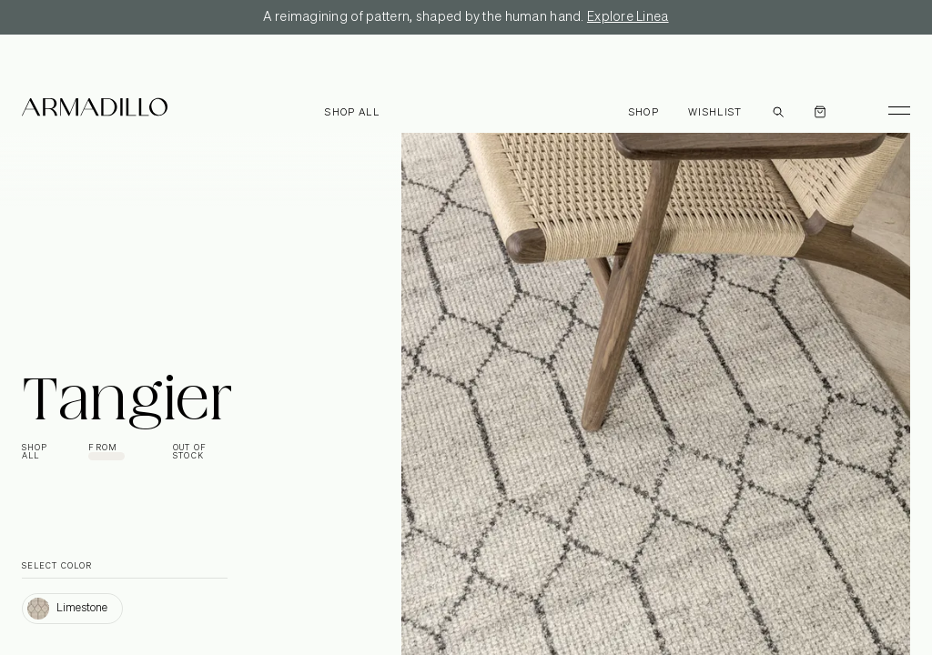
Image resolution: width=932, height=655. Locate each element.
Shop (644, 112)
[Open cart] (820, 110)
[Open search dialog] (778, 110)
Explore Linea (628, 17)
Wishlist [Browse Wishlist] (715, 112)
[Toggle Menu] (891, 110)
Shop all (352, 112)
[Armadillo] (94, 110)
